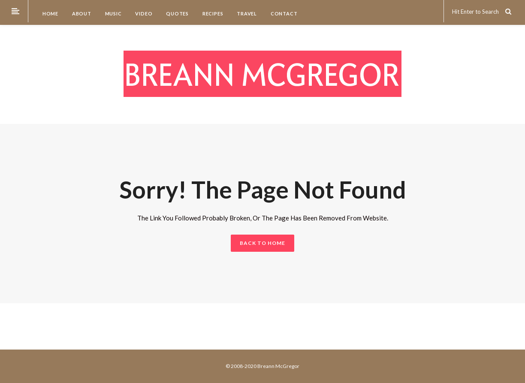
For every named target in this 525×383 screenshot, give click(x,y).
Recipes (212, 13)
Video (143, 13)
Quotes (177, 13)
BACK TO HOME (262, 243)
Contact (283, 13)
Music (113, 13)
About (81, 13)
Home (49, 13)
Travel (246, 13)
